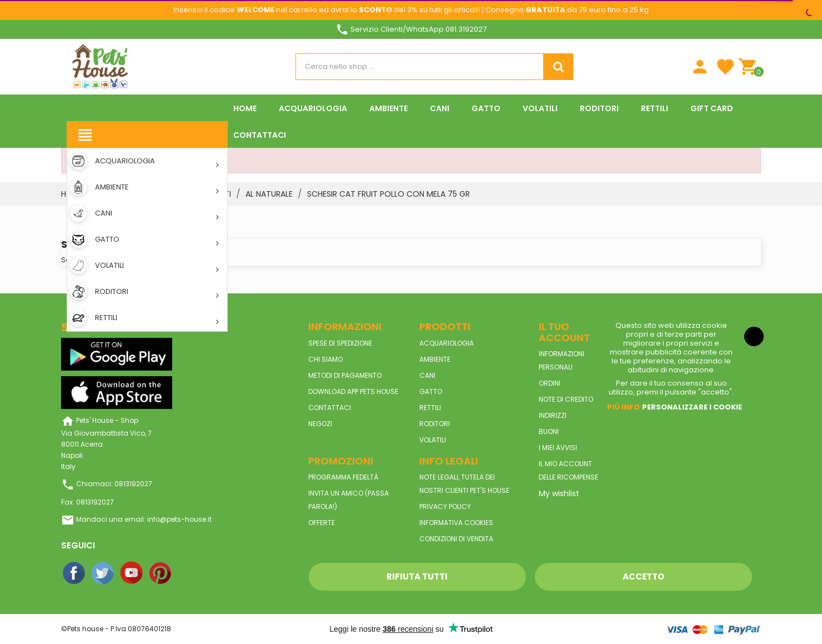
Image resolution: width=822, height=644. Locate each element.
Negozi (320, 423)
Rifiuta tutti (417, 576)
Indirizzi (553, 415)
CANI (427, 375)
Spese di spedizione (340, 343)
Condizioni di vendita (456, 538)
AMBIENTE (434, 359)
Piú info (623, 407)
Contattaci (329, 407)
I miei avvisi (558, 447)
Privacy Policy (445, 506)
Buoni (549, 431)
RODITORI (434, 423)
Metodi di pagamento (345, 375)
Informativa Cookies (456, 522)
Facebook (74, 573)
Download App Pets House (353, 391)
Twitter (103, 573)
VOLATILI (432, 440)
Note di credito (566, 399)
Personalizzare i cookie (692, 407)
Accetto (643, 576)
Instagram (190, 573)
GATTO (430, 391)
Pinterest (161, 573)
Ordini (549, 383)
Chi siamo (325, 359)
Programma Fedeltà (343, 477)
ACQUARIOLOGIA (446, 343)
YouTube (132, 573)
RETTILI (430, 407)
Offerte (321, 522)
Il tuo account (564, 332)
